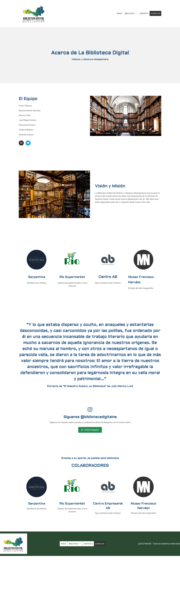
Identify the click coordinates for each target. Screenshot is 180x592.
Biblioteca (131, 13)
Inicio (119, 13)
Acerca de (155, 13)
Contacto (143, 13)
